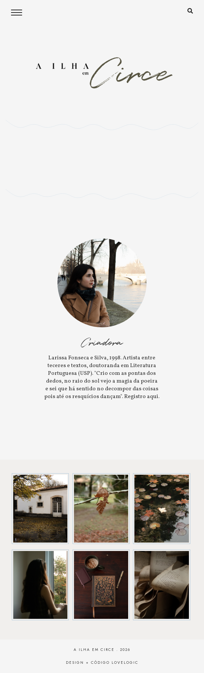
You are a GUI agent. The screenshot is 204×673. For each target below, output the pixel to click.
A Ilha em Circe (94, 649)
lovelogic (125, 662)
